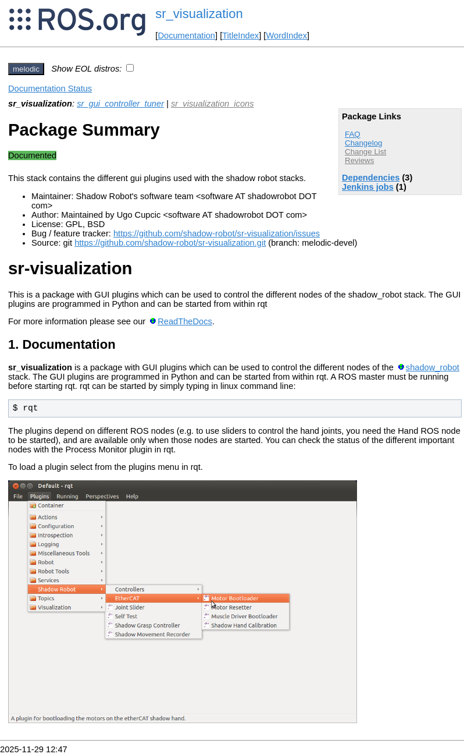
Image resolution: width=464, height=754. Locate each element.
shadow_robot (432, 367)
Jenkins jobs (368, 187)
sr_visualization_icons (212, 103)
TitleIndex (240, 35)
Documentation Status (50, 88)
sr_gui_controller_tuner (120, 103)
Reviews (359, 160)
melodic (26, 69)
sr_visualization (198, 13)
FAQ (353, 134)
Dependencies (370, 177)
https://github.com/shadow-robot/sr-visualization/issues (216, 233)
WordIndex (286, 35)
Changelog (363, 143)
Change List (365, 151)
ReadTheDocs (185, 321)
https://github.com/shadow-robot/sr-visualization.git (170, 242)
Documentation (186, 35)
